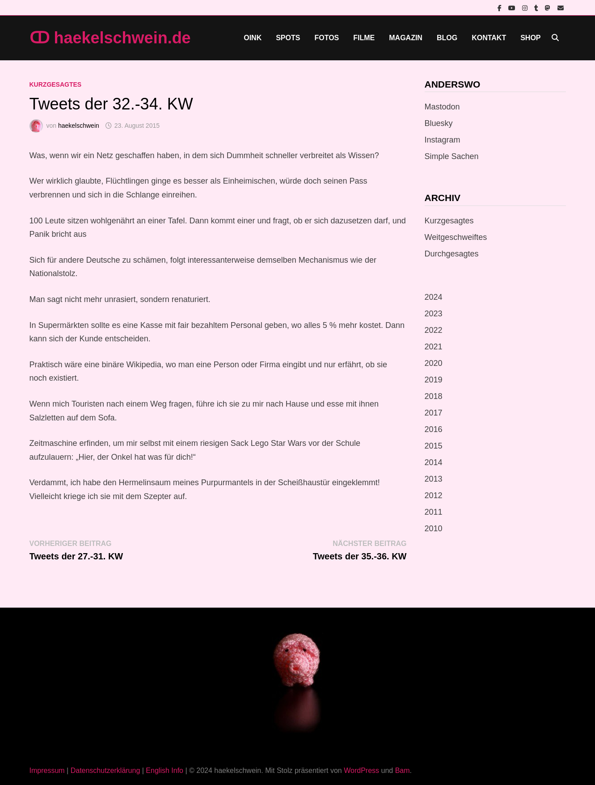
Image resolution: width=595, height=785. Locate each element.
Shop (530, 38)
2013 (434, 478)
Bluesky (439, 123)
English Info (164, 770)
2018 (434, 396)
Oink (253, 38)
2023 (434, 313)
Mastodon (442, 106)
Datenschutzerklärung (105, 770)
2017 (434, 412)
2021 (434, 346)
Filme (364, 38)
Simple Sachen (452, 156)
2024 (434, 297)
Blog (447, 38)
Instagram (442, 139)
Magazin (405, 38)
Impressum (47, 770)
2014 (434, 462)
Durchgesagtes (452, 253)
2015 (434, 445)
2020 (434, 363)
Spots (288, 38)
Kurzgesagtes (56, 84)
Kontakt (489, 38)
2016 (434, 429)
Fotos (326, 38)
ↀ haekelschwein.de (110, 38)
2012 (434, 495)
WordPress (361, 770)
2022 (434, 330)
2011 (434, 512)
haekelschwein (78, 125)
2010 (434, 528)
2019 (434, 379)
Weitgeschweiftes (456, 237)
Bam (402, 770)
